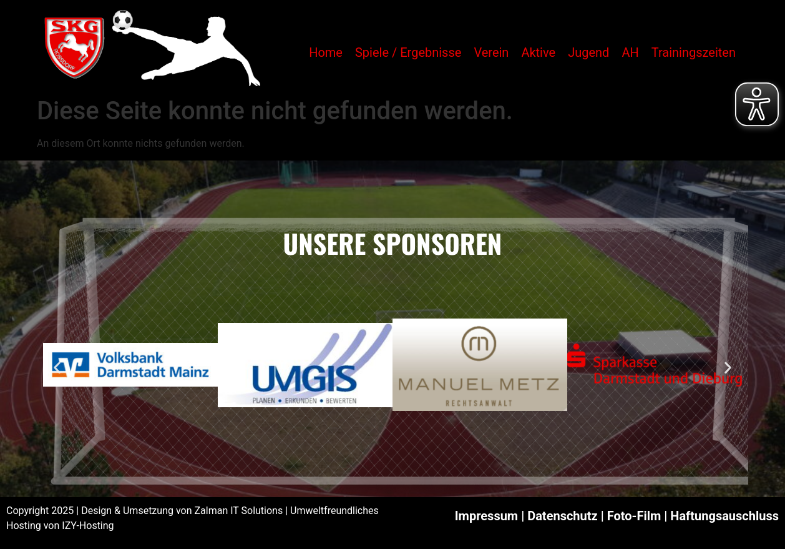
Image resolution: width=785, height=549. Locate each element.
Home (326, 52)
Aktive (538, 52)
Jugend (588, 52)
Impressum (486, 515)
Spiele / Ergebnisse (408, 52)
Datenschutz (562, 515)
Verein (491, 52)
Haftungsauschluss (724, 515)
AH (630, 52)
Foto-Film (634, 515)
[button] (57, 367)
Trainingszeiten (693, 52)
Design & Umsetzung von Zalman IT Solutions (182, 511)
